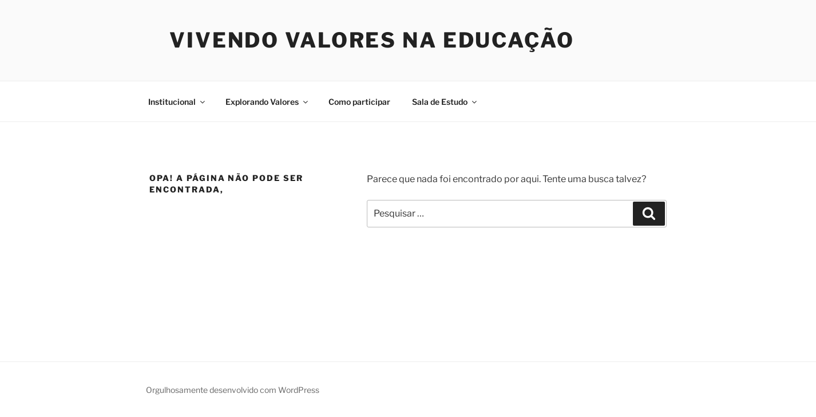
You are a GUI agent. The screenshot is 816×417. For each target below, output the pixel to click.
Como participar (359, 102)
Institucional (177, 102)
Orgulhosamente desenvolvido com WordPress (232, 390)
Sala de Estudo (445, 102)
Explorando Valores (267, 102)
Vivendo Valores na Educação (372, 40)
